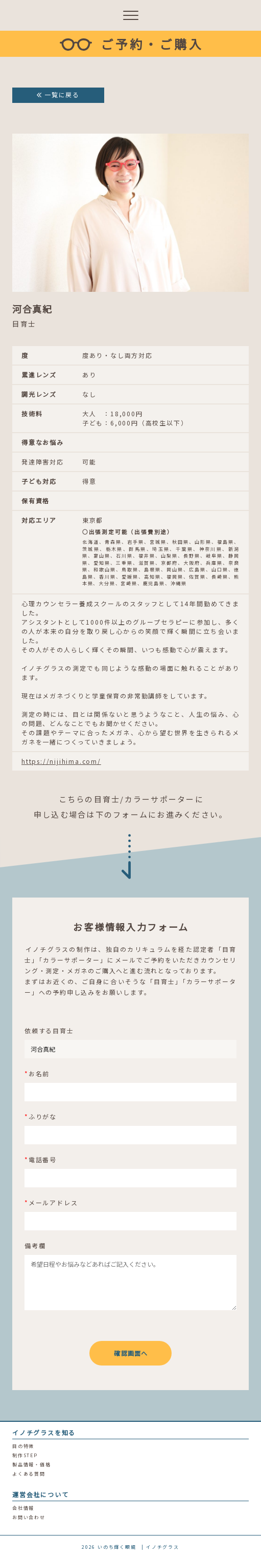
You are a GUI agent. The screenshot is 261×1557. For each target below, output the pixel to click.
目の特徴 (23, 1446)
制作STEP (25, 1455)
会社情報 (23, 1508)
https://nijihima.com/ (61, 761)
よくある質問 (28, 1473)
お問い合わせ (28, 1517)
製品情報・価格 (31, 1464)
